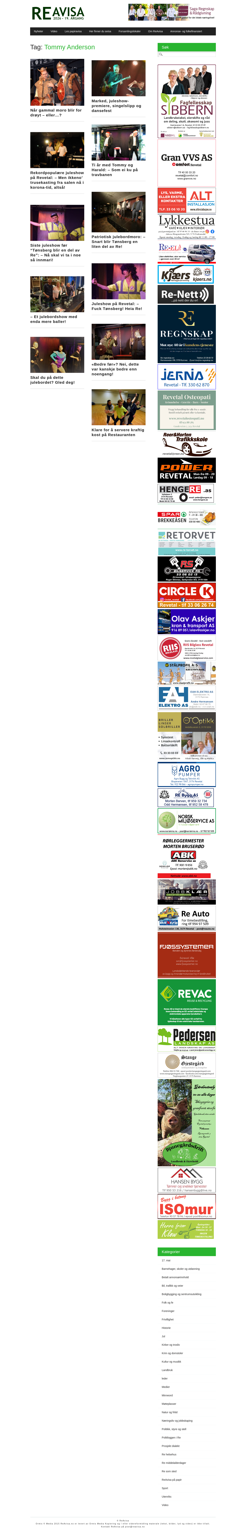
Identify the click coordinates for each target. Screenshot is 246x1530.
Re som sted (169, 1471)
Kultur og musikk (171, 1361)
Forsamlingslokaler (130, 31)
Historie (166, 1327)
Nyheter (38, 31)
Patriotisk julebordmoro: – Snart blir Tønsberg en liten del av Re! (119, 235)
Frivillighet (168, 1319)
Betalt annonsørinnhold (175, 1277)
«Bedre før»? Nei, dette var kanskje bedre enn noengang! (116, 356)
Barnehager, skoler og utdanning (181, 1268)
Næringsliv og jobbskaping (177, 1420)
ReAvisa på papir (172, 1479)
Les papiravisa (73, 31)
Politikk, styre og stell (174, 1429)
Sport (165, 1488)
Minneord (167, 1395)
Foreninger (168, 1311)
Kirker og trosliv (171, 1344)
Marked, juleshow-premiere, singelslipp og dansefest (117, 104)
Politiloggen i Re (171, 1437)
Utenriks (166, 1496)
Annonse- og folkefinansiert (186, 31)
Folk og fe (167, 1302)
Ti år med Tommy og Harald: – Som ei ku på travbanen (115, 167)
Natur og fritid (169, 1412)
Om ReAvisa (155, 31)
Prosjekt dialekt (171, 1446)
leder (165, 1378)
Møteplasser (169, 1403)
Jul (163, 1336)
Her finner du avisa (100, 31)
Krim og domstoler (172, 1353)
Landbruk (167, 1370)
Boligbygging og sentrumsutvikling (181, 1294)
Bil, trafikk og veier (172, 1285)
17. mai (166, 1260)
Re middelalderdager (174, 1462)
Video (54, 31)
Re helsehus (169, 1454)
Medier (166, 1386)
